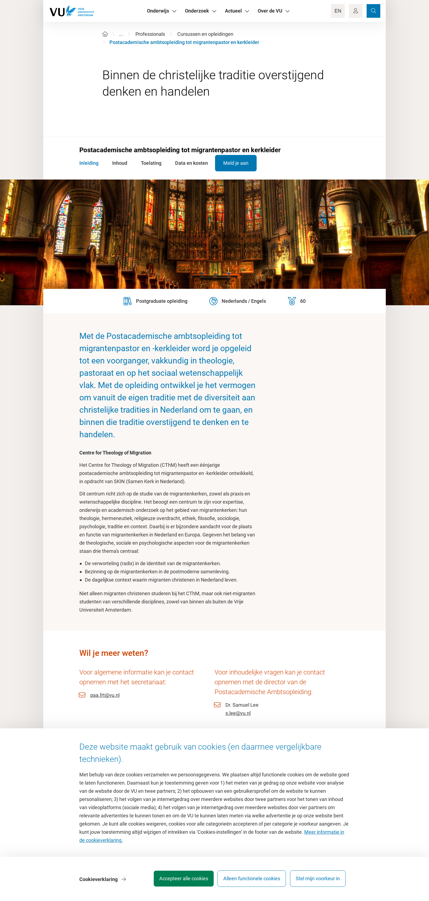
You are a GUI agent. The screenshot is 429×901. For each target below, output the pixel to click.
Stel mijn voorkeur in (318, 880)
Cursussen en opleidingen (205, 34)
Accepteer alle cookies (178, 880)
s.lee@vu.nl (238, 713)
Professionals (150, 34)
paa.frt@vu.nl (105, 695)
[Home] (105, 34)
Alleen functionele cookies (249, 880)
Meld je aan (242, 163)
